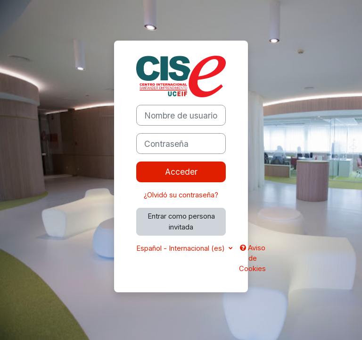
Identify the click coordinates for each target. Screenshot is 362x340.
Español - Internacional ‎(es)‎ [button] (181, 248)
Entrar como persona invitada (181, 221)
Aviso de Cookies (252, 258)
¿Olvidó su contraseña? (181, 195)
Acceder (181, 172)
